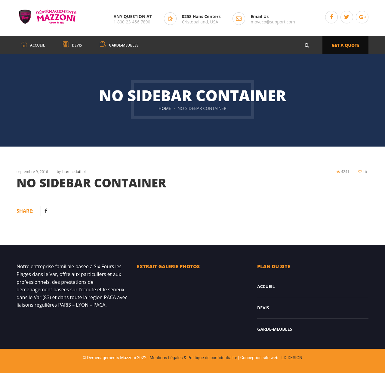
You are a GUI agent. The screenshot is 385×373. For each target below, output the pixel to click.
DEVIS (263, 308)
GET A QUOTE (345, 45)
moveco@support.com (273, 22)
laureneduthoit (74, 171)
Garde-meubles (274, 329)
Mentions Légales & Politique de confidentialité (193, 357)
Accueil (266, 286)
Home (165, 108)
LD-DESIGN (292, 357)
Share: (25, 211)
